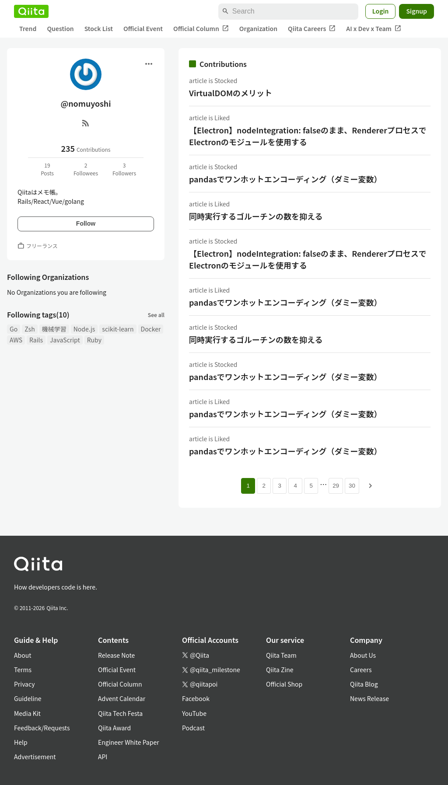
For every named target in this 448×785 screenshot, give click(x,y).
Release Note (116, 655)
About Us (363, 655)
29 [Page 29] (335, 485)
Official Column (201, 28)
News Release (369, 698)
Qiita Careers (312, 28)
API (102, 756)
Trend (27, 28)
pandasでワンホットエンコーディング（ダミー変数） (285, 179)
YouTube (194, 713)
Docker (151, 328)
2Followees (86, 169)
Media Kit (27, 713)
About (22, 655)
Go (14, 328)
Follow (85, 223)
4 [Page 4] (295, 485)
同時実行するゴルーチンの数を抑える (255, 216)
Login (380, 11)
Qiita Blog (364, 684)
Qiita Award (114, 727)
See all (156, 314)
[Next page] (370, 486)
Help (21, 742)
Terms (23, 669)
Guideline (28, 698)
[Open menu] (149, 64)
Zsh (29, 328)
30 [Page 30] (352, 485)
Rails (36, 339)
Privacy (24, 684)
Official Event (143, 28)
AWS (16, 339)
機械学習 (54, 328)
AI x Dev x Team (373, 28)
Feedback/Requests (42, 727)
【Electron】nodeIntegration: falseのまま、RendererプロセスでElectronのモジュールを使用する (308, 135)
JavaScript (65, 339)
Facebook (196, 698)
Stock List (98, 28)
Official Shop (284, 684)
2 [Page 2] (263, 485)
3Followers (124, 169)
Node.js (84, 328)
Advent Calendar (121, 698)
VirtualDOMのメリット (230, 92)
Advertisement (35, 756)
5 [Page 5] (310, 485)
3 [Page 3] (279, 485)
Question (60, 28)
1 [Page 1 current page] (247, 485)
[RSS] (85, 123)
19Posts (47, 169)
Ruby (94, 339)
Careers (360, 669)
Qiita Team (281, 655)
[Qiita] (31, 11)
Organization (258, 28)
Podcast (193, 727)
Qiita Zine (280, 669)
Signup (416, 11)
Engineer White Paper (128, 742)
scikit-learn (117, 328)
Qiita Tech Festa (120, 713)
